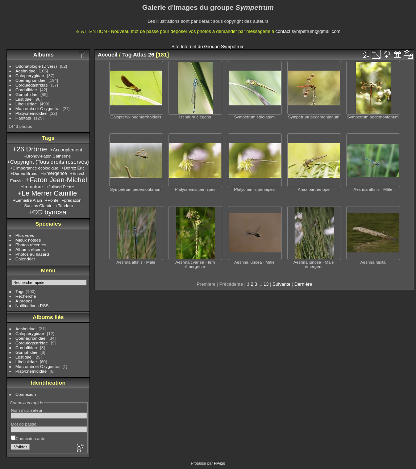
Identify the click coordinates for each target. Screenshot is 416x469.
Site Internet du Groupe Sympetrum (208, 46)
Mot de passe (24, 424)
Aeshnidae (26, 70)
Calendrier (25, 258)
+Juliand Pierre (60, 187)
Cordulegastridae (32, 85)
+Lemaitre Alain (27, 200)
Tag (127, 54)
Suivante (282, 284)
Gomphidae (27, 94)
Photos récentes (31, 244)
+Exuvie (15, 181)
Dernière (303, 284)
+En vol (77, 173)
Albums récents (30, 249)
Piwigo (219, 463)
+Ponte (52, 200)
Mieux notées (28, 240)
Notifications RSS (32, 305)
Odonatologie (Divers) (36, 66)
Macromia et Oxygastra (38, 108)
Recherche (26, 296)
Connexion (26, 394)
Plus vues (25, 235)
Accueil (108, 54)
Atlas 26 (143, 54)
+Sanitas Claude (37, 206)
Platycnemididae (31, 113)
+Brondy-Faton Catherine (47, 156)
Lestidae (24, 99)
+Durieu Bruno (24, 173)
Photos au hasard (32, 254)
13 (266, 284)
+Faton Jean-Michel (56, 180)
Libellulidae (26, 103)
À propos (24, 300)
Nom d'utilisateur (26, 410)
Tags (20, 291)
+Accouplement (66, 149)
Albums (43, 54)
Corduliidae (26, 89)
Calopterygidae (30, 75)
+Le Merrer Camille (47, 193)
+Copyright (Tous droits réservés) (48, 162)
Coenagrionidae (31, 80)
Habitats (23, 118)
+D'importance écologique (34, 168)
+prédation (72, 200)
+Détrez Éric (72, 168)
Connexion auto (28, 438)
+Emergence (54, 173)
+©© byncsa (47, 212)
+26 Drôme (29, 149)
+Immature (32, 186)
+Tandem (64, 206)
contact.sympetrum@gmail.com (307, 31)
